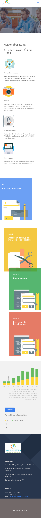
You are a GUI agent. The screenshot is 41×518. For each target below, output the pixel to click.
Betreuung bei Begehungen (27, 323)
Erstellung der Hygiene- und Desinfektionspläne (19, 245)
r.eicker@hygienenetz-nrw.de (18, 496)
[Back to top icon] (36, 513)
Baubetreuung (27, 278)
